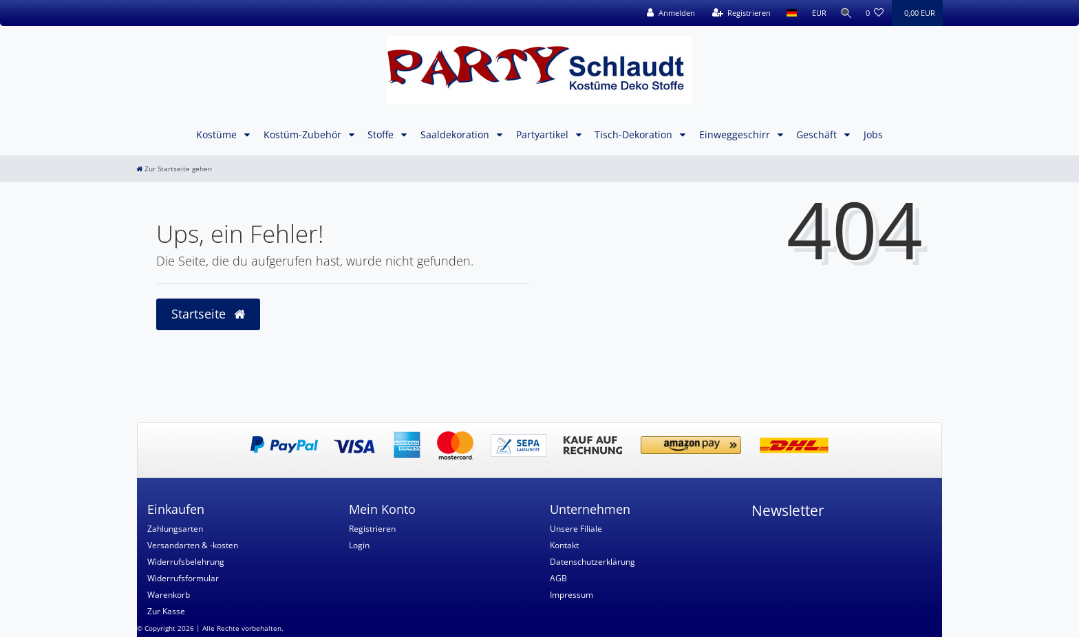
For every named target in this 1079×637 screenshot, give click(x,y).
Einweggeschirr (736, 134)
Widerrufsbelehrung (185, 562)
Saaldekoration (456, 134)
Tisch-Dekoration (635, 134)
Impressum (571, 595)
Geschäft (818, 134)
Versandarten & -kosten (192, 545)
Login (359, 545)
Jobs (873, 134)
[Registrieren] (738, 13)
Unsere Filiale (576, 529)
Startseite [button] (208, 313)
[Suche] (844, 13)
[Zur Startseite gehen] (174, 168)
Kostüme (217, 134)
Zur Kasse (166, 611)
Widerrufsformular (183, 578)
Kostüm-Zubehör (304, 134)
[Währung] (815, 13)
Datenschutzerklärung (592, 562)
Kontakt (564, 545)
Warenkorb (168, 595)
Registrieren (372, 529)
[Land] (787, 13)
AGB (558, 578)
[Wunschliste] (875, 13)
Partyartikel (543, 134)
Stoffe (381, 134)
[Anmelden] (666, 13)
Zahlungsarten (175, 529)
